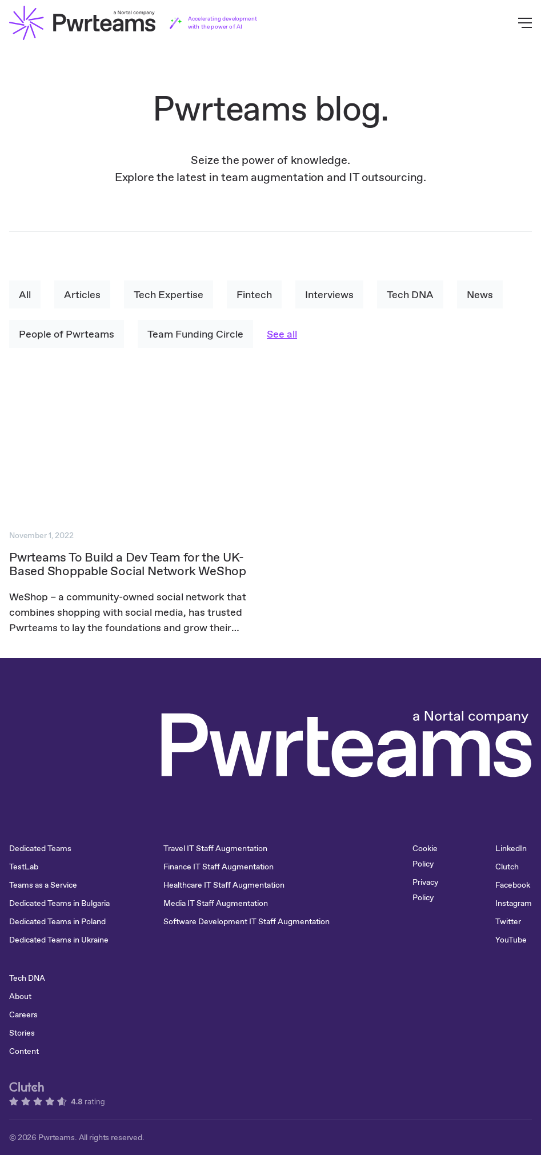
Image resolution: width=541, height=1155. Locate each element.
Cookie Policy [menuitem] (425, 856)
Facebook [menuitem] (512, 885)
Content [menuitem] (24, 1051)
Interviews (329, 294)
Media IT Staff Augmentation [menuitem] (215, 903)
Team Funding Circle (195, 334)
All (25, 294)
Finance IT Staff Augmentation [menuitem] (218, 866)
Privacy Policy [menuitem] (425, 889)
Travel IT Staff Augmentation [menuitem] (215, 848)
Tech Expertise (168, 294)
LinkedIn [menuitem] (511, 848)
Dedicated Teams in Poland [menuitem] (57, 921)
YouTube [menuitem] (511, 939)
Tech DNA (410, 294)
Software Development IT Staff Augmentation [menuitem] (246, 921)
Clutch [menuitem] (507, 866)
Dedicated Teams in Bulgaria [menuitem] (59, 903)
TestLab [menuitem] (23, 866)
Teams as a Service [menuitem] (43, 885)
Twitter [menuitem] (508, 921)
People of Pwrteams (66, 334)
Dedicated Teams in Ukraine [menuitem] (59, 939)
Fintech (254, 294)
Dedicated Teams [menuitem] (40, 848)
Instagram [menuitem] (513, 903)
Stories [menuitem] (22, 1032)
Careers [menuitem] (23, 1014)
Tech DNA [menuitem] (27, 978)
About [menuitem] (20, 996)
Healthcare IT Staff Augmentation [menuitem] (223, 885)
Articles (82, 294)
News (480, 294)
